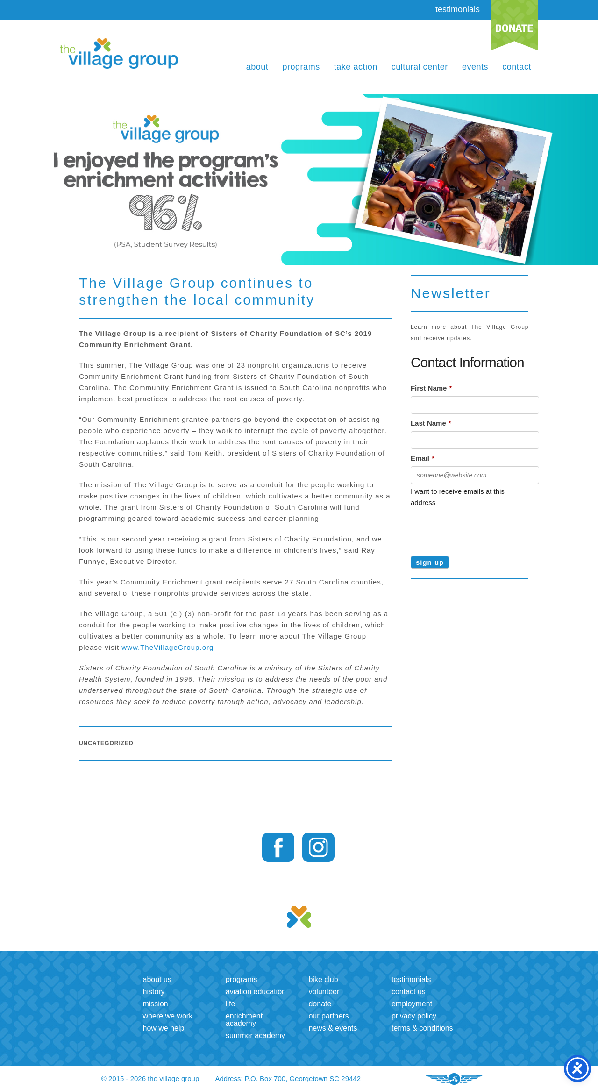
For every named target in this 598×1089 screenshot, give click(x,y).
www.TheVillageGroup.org (167, 647)
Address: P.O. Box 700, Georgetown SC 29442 (288, 1078)
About (257, 66)
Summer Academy (255, 1035)
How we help (163, 1028)
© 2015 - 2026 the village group (150, 1078)
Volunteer (323, 992)
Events (475, 66)
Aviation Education (256, 992)
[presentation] (482, 528)
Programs (301, 66)
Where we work (167, 1016)
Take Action (355, 66)
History (153, 992)
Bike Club (323, 979)
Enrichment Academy (244, 1019)
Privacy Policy (414, 1016)
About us (156, 979)
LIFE (230, 1004)
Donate (319, 1004)
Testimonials (411, 979)
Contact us (409, 992)
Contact (516, 66)
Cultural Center (420, 66)
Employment (412, 1004)
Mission (155, 1004)
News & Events (332, 1028)
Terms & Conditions (422, 1028)
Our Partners (328, 1016)
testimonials (457, 9)
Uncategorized (106, 743)
